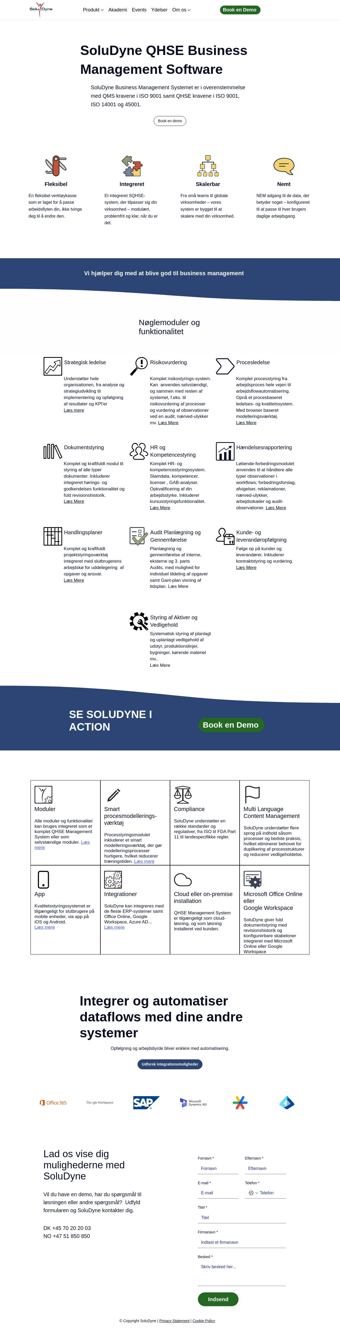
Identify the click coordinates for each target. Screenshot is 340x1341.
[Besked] (242, 1274)
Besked (205, 1257)
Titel (202, 1207)
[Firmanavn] (240, 1242)
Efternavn (254, 1158)
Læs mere (74, 410)
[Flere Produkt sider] (102, 10)
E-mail (204, 1183)
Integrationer (120, 894)
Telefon (252, 1183)
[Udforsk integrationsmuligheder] (170, 1064)
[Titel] (240, 1217)
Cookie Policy (204, 1321)
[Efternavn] (264, 1168)
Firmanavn (208, 1232)
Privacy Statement (174, 1321)
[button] (170, 121)
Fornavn (206, 1158)
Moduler (45, 809)
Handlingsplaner (83, 532)
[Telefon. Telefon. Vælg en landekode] (253, 1193)
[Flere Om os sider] (189, 10)
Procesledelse (253, 362)
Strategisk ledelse (85, 362)
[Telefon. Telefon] (271, 1193)
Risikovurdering (168, 362)
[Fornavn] (217, 1168)
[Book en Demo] (240, 10)
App (40, 894)
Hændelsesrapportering (264, 447)
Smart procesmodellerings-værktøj (130, 816)
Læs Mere (168, 422)
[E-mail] (217, 1193)
